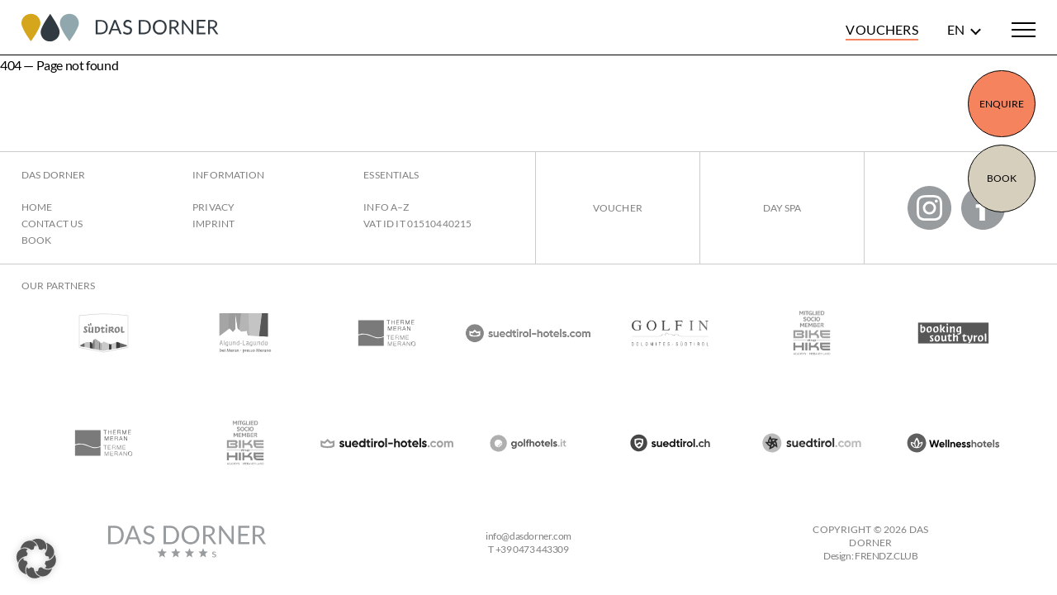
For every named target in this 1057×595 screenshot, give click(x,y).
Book (1002, 178)
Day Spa (782, 208)
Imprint (213, 223)
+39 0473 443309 (532, 549)
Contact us (52, 223)
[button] (36, 558)
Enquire (1002, 104)
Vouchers (881, 29)
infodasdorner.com (528, 536)
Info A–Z (386, 207)
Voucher (617, 208)
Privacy (213, 207)
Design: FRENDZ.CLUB (870, 556)
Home (36, 207)
